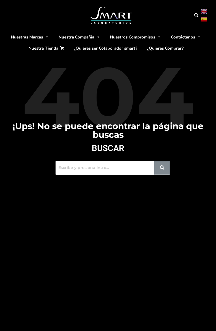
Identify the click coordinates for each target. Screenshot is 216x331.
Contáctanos (186, 37)
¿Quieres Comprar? (165, 48)
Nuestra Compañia (79, 37)
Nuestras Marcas (30, 37)
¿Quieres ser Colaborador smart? (105, 48)
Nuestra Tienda (43, 48)
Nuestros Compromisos (135, 37)
